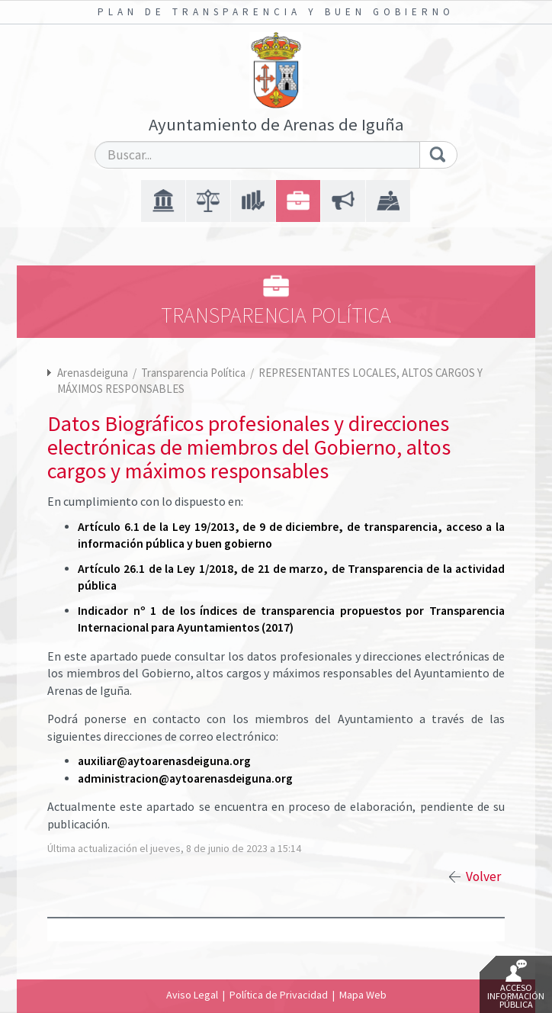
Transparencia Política (194, 372)
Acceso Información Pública (515, 985)
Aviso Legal (192, 995)
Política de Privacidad (278, 995)
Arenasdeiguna (92, 372)
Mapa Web (363, 995)
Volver (483, 876)
